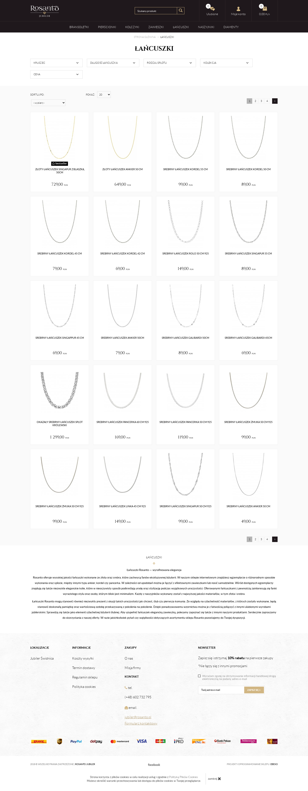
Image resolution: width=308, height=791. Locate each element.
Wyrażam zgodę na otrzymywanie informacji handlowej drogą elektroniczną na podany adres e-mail (239, 678)
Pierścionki (107, 26)
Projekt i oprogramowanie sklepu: (252, 764)
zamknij (214, 779)
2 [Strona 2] (255, 101)
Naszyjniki (206, 26)
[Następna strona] (275, 101)
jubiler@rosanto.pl (138, 717)
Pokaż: (90, 94)
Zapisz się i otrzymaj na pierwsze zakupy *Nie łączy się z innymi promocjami (235, 662)
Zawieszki (156, 26)
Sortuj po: (37, 94)
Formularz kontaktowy (141, 723)
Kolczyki (132, 26)
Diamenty (231, 26)
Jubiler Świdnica (42, 658)
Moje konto (238, 11)
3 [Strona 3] (261, 101)
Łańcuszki (180, 26)
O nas (129, 658)
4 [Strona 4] (267, 101)
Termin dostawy (83, 668)
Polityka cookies (84, 686)
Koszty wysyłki (83, 658)
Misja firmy (133, 668)
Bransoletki (79, 26)
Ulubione (212, 10)
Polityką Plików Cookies (183, 777)
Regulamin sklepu (85, 677)
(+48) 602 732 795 (138, 697)
